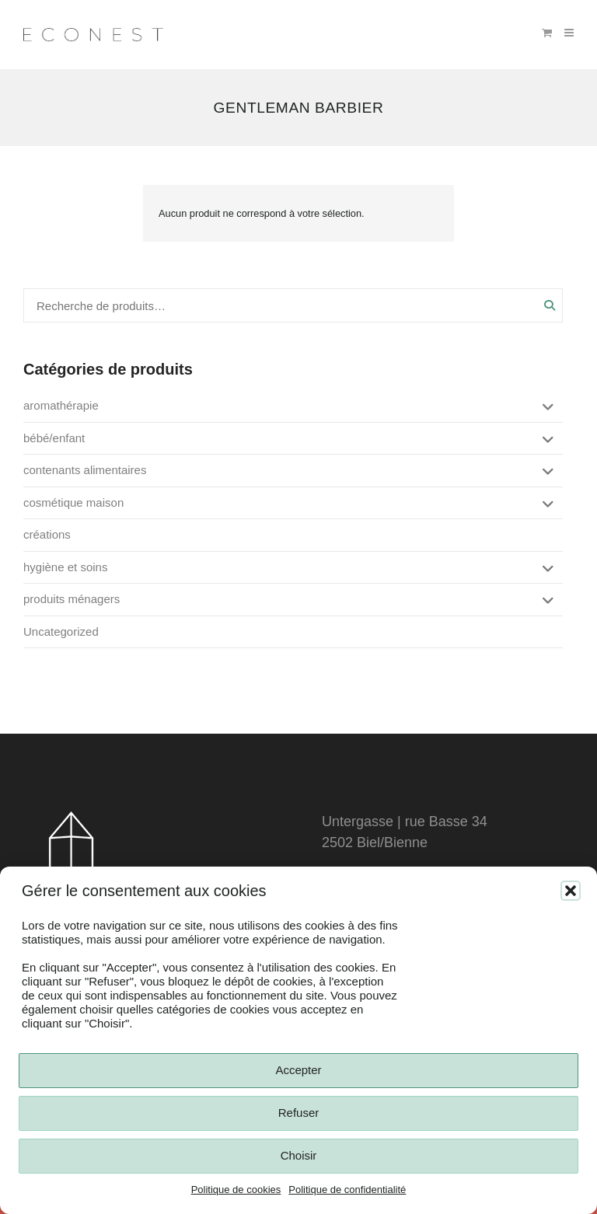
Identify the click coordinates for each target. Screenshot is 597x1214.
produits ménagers (71, 598)
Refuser (298, 1112)
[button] (570, 890)
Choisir (299, 1155)
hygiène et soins (65, 567)
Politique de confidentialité (347, 1189)
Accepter (298, 1069)
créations (47, 534)
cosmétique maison (73, 502)
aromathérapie (61, 405)
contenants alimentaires (84, 469)
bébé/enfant (54, 438)
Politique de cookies (236, 1189)
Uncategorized (61, 631)
